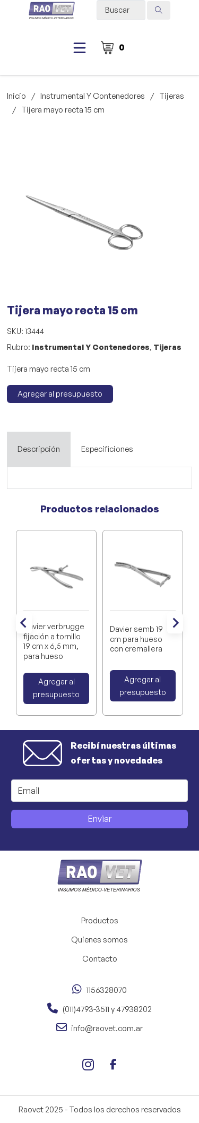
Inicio (16, 96)
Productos (99, 920)
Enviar (99, 818)
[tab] (39, 449)
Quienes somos (99, 940)
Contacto (99, 959)
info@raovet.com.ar (107, 1028)
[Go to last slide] (24, 622)
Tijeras (171, 96)
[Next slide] (175, 622)
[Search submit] (158, 10)
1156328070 (106, 990)
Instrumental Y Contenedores (92, 96)
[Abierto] (79, 48)
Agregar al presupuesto (60, 393)
